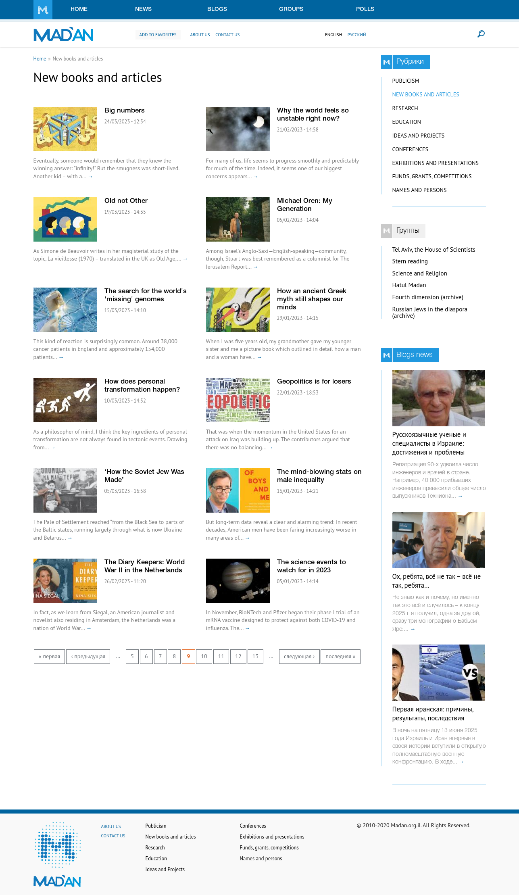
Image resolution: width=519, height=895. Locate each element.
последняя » (340, 656)
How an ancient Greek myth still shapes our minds (311, 299)
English (333, 35)
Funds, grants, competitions (432, 176)
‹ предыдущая (88, 656)
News (143, 9)
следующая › (299, 656)
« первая (49, 656)
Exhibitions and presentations (435, 163)
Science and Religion (419, 273)
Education (406, 121)
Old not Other (126, 201)
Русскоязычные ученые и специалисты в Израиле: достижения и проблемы (429, 443)
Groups (291, 9)
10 (204, 656)
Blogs (217, 9)
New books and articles (425, 94)
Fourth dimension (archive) (428, 297)
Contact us (227, 35)
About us (200, 35)
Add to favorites (158, 35)
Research (405, 108)
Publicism (405, 80)
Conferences (410, 149)
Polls (365, 9)
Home (79, 9)
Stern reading (410, 261)
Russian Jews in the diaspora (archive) (430, 312)
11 (221, 656)
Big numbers (124, 111)
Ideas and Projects (418, 135)
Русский (357, 35)
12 (238, 656)
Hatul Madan (409, 285)
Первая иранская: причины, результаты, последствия (432, 713)
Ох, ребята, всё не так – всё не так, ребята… (436, 581)
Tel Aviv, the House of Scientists (433, 249)
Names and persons (419, 190)
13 (255, 656)
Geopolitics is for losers (314, 382)
